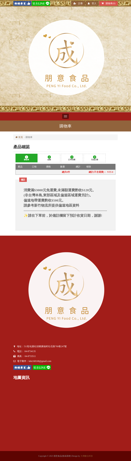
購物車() (108, 3)
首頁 (19, 137)
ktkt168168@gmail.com (40, 361)
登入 (92, 3)
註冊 (78, 3)
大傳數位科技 (87, 456)
